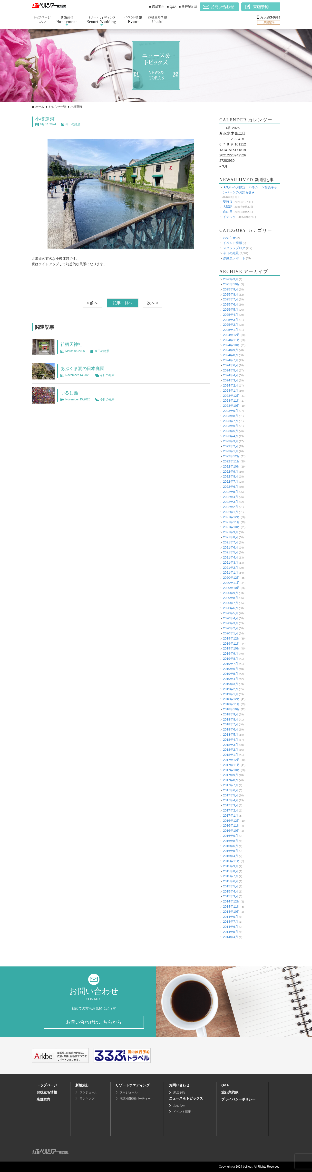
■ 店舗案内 (156, 7)
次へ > (152, 303)
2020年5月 (230, 613)
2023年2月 (230, 446)
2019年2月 (230, 689)
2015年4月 (230, 891)
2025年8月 (230, 294)
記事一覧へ (122, 303)
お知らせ (229, 238)
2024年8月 (230, 355)
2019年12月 (231, 638)
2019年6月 (230, 668)
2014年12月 (231, 901)
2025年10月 (231, 284)
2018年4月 (230, 739)
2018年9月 (230, 714)
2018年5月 (230, 734)
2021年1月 (230, 572)
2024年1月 (230, 390)
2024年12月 (231, 335)
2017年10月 (231, 770)
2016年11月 (231, 825)
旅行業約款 (229, 1092)
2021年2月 (230, 567)
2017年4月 (230, 800)
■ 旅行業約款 (188, 7)
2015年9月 (230, 866)
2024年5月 (230, 370)
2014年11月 (231, 906)
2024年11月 (231, 340)
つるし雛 (70, 392)
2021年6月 (230, 547)
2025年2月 (230, 324)
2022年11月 (231, 461)
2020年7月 (230, 603)
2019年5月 (230, 674)
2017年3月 (230, 805)
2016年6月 (230, 845)
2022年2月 (230, 507)
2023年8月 (230, 415)
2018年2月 (230, 749)
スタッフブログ (234, 248)
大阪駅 (228, 206)
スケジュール (88, 1092)
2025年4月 (230, 314)
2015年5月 (230, 886)
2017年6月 (230, 790)
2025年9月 (230, 289)
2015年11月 (231, 861)
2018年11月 (231, 704)
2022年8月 (230, 476)
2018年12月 (231, 699)
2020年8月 (230, 598)
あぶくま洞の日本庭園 (84, 368)
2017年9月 (230, 775)
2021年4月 (230, 557)
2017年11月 (231, 764)
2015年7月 (230, 876)
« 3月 (223, 166)
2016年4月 (230, 856)
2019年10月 (231, 648)
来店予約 (179, 1092)
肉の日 (228, 212)
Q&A (225, 1085)
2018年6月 (230, 729)
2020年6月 (230, 608)
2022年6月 (230, 486)
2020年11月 (231, 583)
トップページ (47, 1085)
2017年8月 (230, 780)
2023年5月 (230, 431)
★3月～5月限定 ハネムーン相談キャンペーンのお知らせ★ (250, 189)
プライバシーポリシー (238, 1099)
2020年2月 (230, 628)
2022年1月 (230, 512)
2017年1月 (230, 815)
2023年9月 (230, 411)
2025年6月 (230, 304)
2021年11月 (231, 522)
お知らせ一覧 (57, 106)
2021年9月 (230, 532)
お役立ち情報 (47, 1092)
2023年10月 (231, 405)
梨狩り (228, 201)
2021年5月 (230, 552)
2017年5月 (230, 795)
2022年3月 (230, 502)
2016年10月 (231, 830)
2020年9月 (230, 593)
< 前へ (92, 303)
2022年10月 (231, 466)
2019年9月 (230, 653)
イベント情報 (232, 243)
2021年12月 (231, 517)
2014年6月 (230, 927)
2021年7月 (230, 542)
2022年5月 (230, 491)
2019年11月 (231, 643)
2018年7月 (230, 724)
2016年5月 (230, 851)
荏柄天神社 (72, 344)
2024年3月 (230, 380)
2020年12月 (231, 577)
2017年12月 (231, 760)
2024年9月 (230, 350)
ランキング (87, 1098)
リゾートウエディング (133, 1085)
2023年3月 (230, 441)
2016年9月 (230, 836)
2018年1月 (230, 755)
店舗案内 (43, 1099)
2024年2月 (230, 385)
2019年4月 (230, 679)
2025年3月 (230, 319)
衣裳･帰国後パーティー (135, 1098)
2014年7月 (230, 921)
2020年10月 (231, 587)
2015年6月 (230, 881)
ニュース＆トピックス (186, 1098)
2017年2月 (230, 810)
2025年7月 (230, 299)
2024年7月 (230, 360)
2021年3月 (230, 562)
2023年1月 (230, 451)
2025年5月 (230, 309)
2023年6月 (230, 426)
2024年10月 (231, 345)
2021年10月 (231, 527)
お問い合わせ (179, 1085)
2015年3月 (230, 896)
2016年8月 (230, 840)
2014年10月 (231, 911)
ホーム (39, 106)
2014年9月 (230, 916)
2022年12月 (231, 456)
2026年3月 (230, 279)
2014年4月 (230, 936)
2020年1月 (230, 633)
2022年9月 (230, 471)
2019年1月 (230, 694)
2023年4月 (230, 436)
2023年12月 (231, 395)
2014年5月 (230, 932)
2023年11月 (231, 400)
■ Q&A (171, 7)
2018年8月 (230, 719)
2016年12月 (231, 820)
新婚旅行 (82, 1085)
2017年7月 (230, 785)
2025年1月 (230, 330)
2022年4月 (230, 496)
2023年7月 (230, 421)
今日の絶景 (73, 124)
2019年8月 (230, 658)
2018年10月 (231, 709)
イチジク (229, 216)
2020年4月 (230, 618)
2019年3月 (230, 684)
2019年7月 (230, 663)
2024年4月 (230, 375)
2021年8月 (230, 537)
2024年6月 (230, 365)
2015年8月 (230, 871)
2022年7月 (230, 481)
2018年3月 (230, 744)
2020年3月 (230, 623)
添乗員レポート (234, 258)
